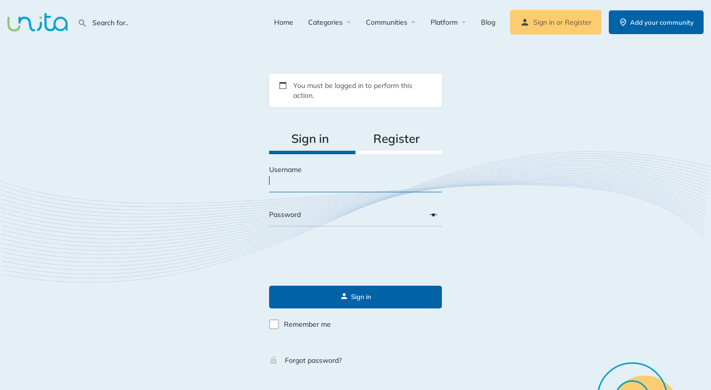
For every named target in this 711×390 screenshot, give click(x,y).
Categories (325, 22)
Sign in (543, 22)
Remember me (307, 324)
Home (283, 22)
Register (578, 22)
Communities (386, 22)
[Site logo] (38, 21)
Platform (444, 22)
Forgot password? (305, 360)
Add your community (656, 22)
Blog (488, 22)
